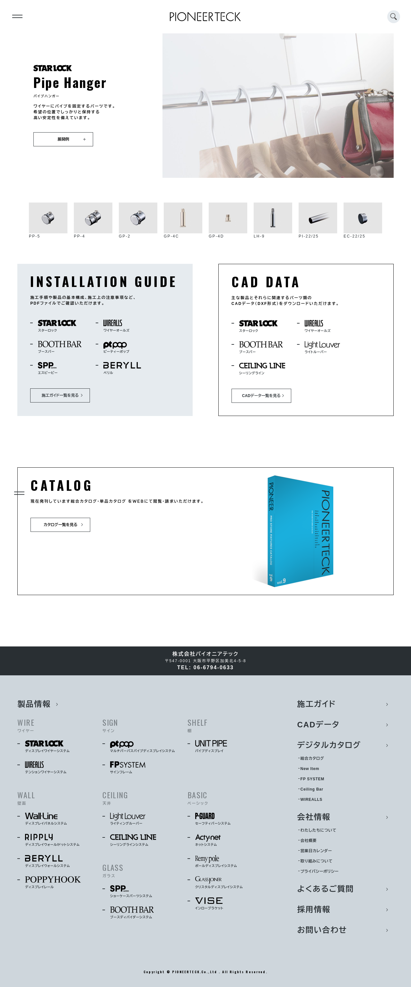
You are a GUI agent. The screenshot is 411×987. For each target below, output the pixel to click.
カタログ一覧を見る (60, 525)
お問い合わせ (322, 930)
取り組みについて (317, 861)
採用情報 (314, 909)
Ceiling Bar (312, 789)
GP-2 (138, 220)
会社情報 (314, 817)
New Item (310, 768)
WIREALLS (311, 799)
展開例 (63, 139)
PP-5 (48, 220)
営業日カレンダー (316, 851)
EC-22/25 (363, 220)
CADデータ (318, 724)
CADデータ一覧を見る (261, 396)
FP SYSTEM (312, 779)
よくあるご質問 (325, 889)
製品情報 (34, 704)
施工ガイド (316, 704)
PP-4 (93, 220)
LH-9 (273, 220)
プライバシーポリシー (320, 871)
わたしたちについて (319, 830)
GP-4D (228, 220)
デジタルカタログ (329, 745)
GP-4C (183, 220)
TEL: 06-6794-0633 (205, 667)
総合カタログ (312, 758)
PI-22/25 (318, 220)
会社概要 (309, 840)
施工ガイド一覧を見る (60, 395)
